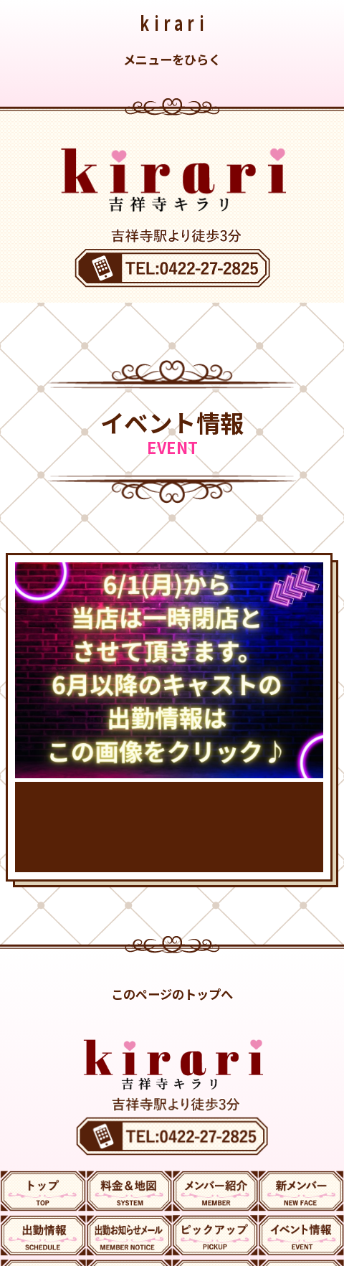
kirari (174, 23)
